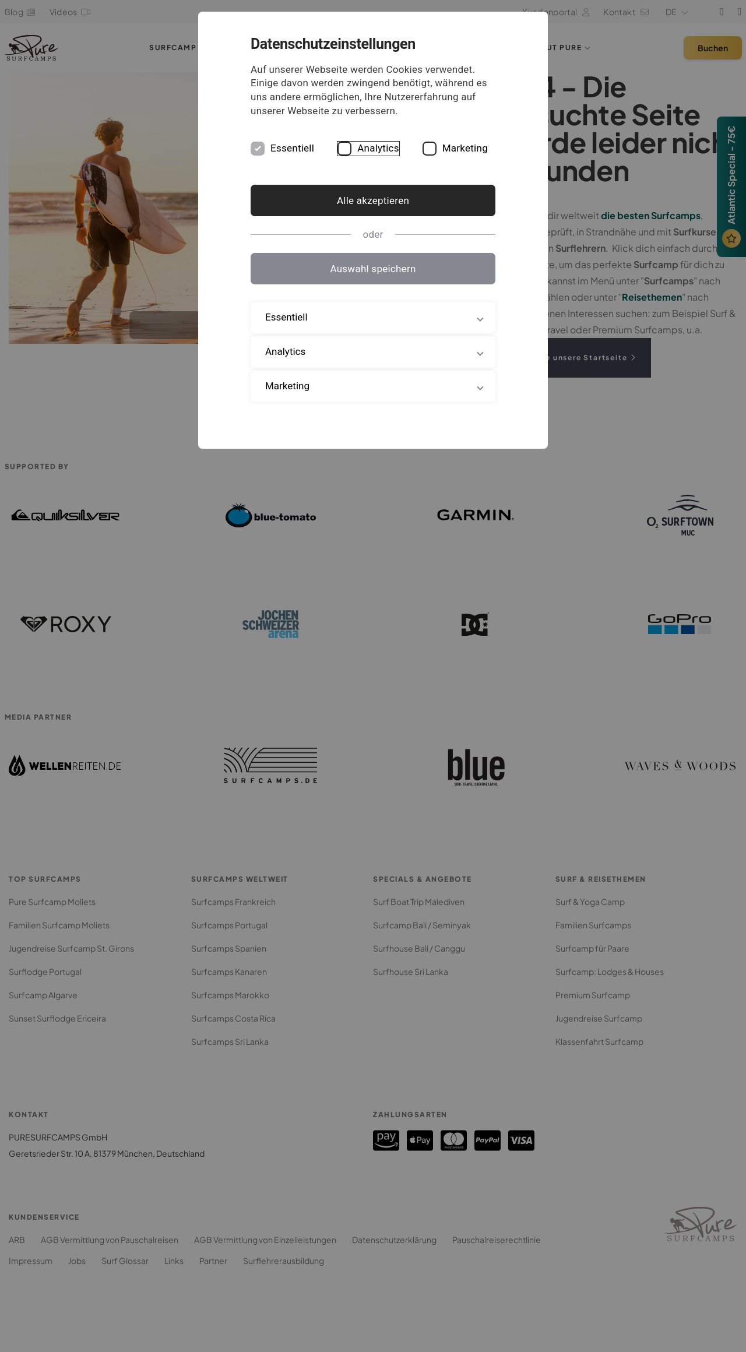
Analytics (378, 148)
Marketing (465, 148)
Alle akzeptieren (373, 200)
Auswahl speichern (373, 268)
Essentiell (292, 148)
